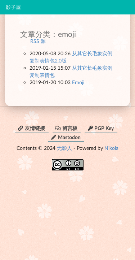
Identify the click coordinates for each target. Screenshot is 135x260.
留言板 (66, 128)
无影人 (64, 148)
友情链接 (31, 128)
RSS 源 (38, 41)
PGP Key (100, 128)
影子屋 (13, 7)
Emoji (78, 82)
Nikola (111, 148)
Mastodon (66, 137)
